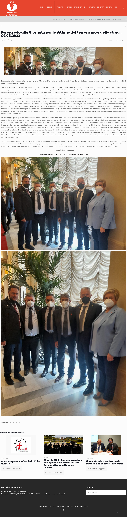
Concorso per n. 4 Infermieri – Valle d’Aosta (20, 462)
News (63, 19)
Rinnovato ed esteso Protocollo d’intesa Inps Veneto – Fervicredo (104, 462)
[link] (60, 15)
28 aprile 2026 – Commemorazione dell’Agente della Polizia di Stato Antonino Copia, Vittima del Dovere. (63, 464)
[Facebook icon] (64, 510)
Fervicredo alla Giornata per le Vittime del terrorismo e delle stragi (63, 154)
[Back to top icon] (117, 513)
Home (55, 19)
